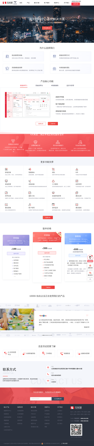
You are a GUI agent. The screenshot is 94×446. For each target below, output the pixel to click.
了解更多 (48, 288)
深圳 (78, 411)
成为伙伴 (59, 420)
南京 (75, 414)
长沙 (89, 414)
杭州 (85, 411)
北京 (71, 411)
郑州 (82, 414)
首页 (21, 2)
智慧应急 (19, 423)
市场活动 (47, 420)
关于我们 (66, 2)
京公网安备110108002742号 (52, 443)
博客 (46, 426)
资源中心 (56, 2)
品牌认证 (59, 414)
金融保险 (33, 417)
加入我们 (59, 423)
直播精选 (47, 423)
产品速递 (47, 414)
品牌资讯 (47, 410)
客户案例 (46, 2)
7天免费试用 (47, 28)
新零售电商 (34, 420)
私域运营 (19, 417)
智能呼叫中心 (7, 410)
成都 (89, 411)
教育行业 (33, 423)
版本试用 (17, 255)
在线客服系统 (7, 417)
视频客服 (6, 420)
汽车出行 (33, 414)
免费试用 (75, 4)
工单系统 (6, 423)
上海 (75, 411)
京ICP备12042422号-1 (35, 443)
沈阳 (85, 414)
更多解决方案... (34, 426)
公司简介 (59, 410)
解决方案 (36, 2)
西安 (78, 414)
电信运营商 (34, 410)
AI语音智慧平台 (7, 430)
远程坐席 (19, 420)
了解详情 (52, 125)
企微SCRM (7, 426)
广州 (82, 411)
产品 (28, 2)
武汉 (71, 414)
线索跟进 (6, 414)
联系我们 (59, 417)
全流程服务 (20, 414)
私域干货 (47, 417)
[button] (42, 336)
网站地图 (65, 443)
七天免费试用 (57, 398)
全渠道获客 (20, 410)
